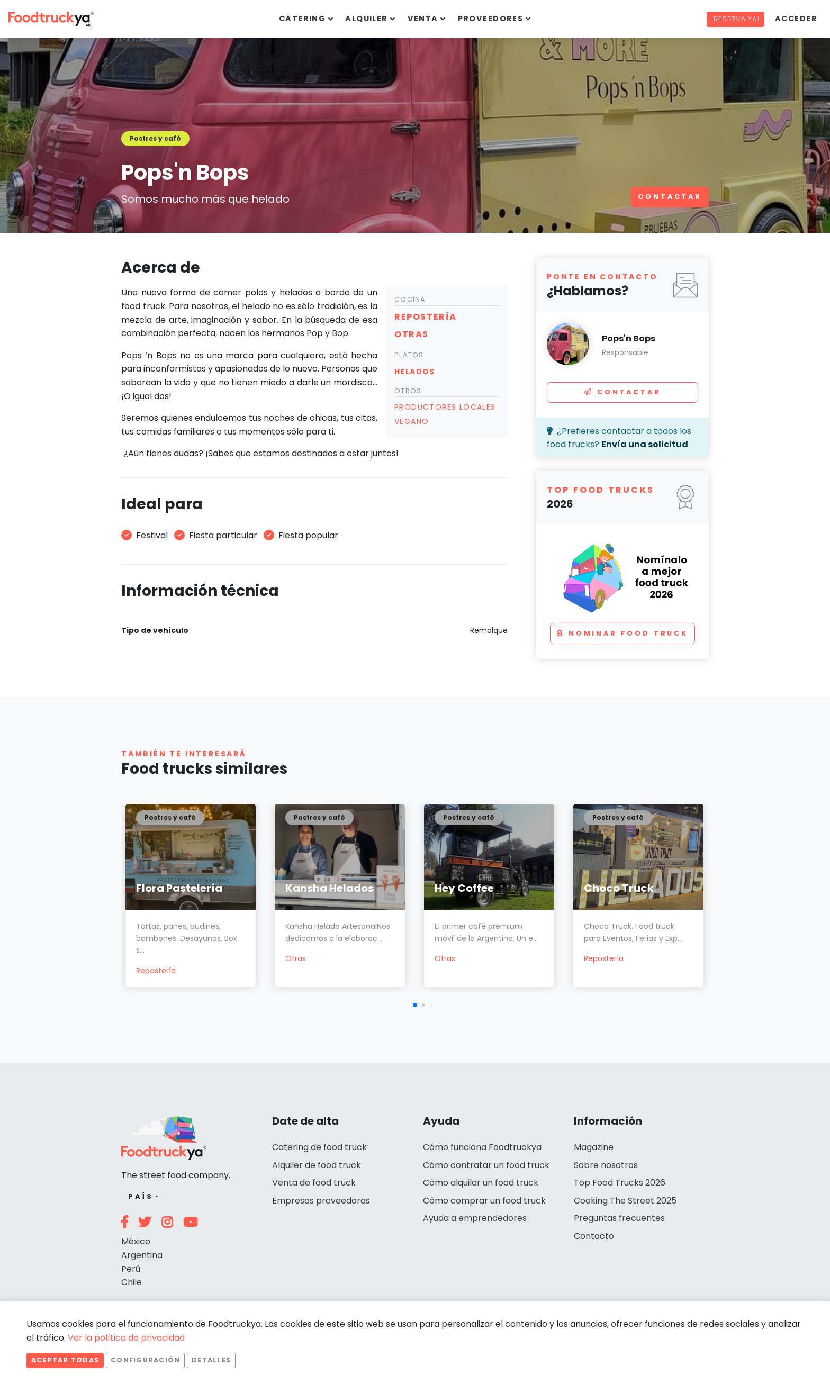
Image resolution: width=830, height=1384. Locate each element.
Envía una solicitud (644, 444)
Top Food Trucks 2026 (619, 1183)
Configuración (145, 1359)
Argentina (142, 1255)
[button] (415, 1005)
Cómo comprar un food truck (484, 1201)
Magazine (594, 1147)
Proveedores (491, 18)
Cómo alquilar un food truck (480, 1183)
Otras (295, 958)
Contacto (594, 1236)
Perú (130, 1269)
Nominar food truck (622, 633)
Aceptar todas (65, 1359)
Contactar (670, 196)
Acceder (796, 18)
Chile (131, 1282)
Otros (407, 390)
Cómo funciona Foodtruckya (482, 1147)
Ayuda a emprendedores (475, 1218)
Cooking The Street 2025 (625, 1201)
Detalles (211, 1359)
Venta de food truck (314, 1183)
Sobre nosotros (606, 1165)
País (140, 1196)
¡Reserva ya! (735, 18)
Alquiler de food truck (316, 1165)
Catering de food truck (319, 1147)
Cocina (410, 299)
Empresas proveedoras (321, 1201)
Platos (409, 354)
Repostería (156, 970)
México (135, 1241)
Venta (423, 18)
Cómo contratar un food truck (486, 1165)
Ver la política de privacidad (126, 1338)
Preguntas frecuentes (619, 1218)
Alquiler (366, 18)
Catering (302, 18)
